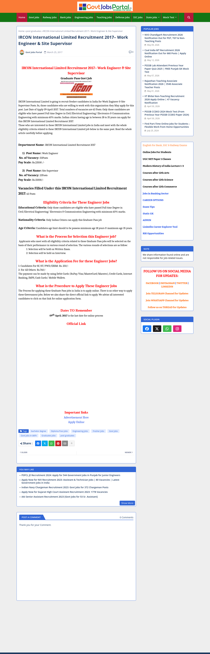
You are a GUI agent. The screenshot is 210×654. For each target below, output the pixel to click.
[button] (188, 17)
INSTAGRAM (167, 283)
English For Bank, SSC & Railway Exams (165, 145)
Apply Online (76, 422)
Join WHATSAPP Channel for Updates (167, 300)
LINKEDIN (167, 286)
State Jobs (151, 17)
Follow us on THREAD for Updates (167, 307)
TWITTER (181, 283)
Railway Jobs (50, 17)
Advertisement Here (76, 417)
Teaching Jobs (104, 17)
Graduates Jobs (49, 435)
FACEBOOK (152, 283)
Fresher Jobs (98, 431)
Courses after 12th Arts (156, 172)
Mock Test (168, 17)
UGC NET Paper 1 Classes (157, 159)
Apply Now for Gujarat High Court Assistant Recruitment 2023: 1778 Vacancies (64, 491)
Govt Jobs (34, 17)
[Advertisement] (105, 627)
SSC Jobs (138, 17)
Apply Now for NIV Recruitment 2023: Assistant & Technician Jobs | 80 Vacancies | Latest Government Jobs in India (70, 481)
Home (22, 17)
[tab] (22, 17)
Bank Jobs (65, 17)
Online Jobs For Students (157, 152)
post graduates (33, 31)
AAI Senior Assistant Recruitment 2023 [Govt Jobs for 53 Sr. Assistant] (59, 496)
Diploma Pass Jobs (59, 431)
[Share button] (72, 443)
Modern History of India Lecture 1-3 (163, 165)
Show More (127, 503)
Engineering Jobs (84, 17)
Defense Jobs (122, 17)
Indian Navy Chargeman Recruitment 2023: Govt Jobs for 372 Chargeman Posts (64, 487)
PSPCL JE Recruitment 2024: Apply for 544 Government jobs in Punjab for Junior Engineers (70, 475)
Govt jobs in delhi (29, 435)
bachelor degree (38, 431)
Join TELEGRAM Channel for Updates (167, 293)
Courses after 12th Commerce (160, 186)
